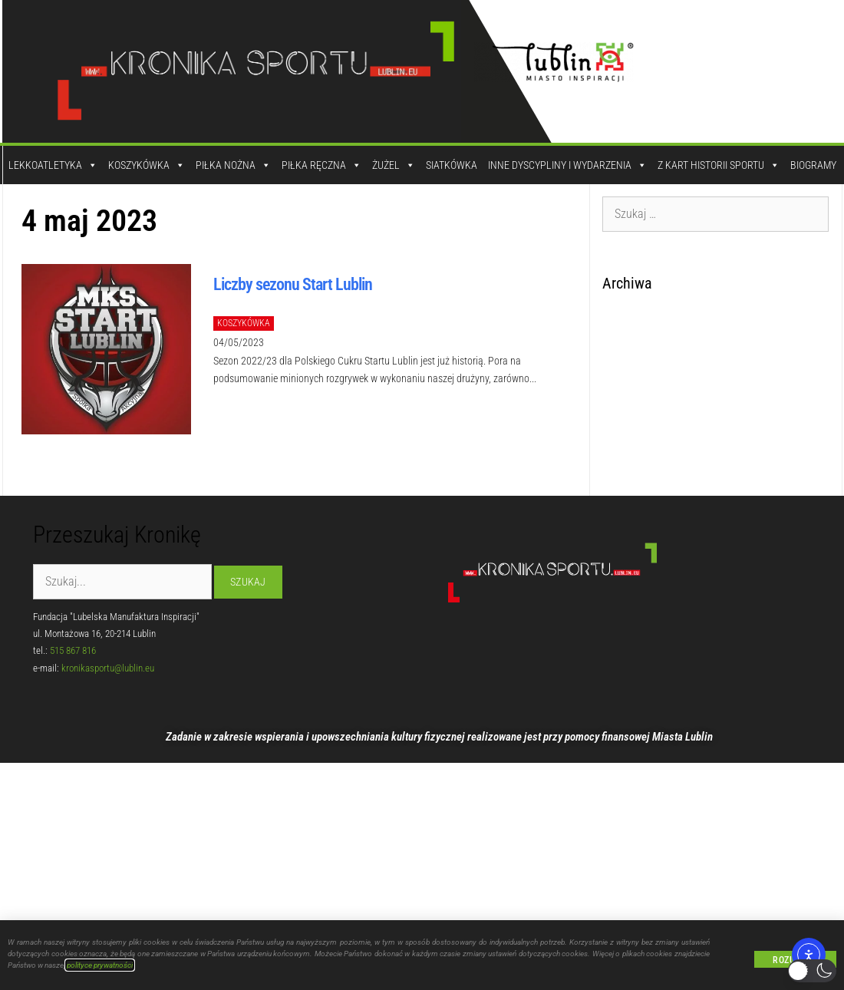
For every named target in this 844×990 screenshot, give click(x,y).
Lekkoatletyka (52, 165)
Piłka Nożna (233, 165)
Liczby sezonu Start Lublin (292, 284)
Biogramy (813, 165)
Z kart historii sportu (719, 165)
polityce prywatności (100, 965)
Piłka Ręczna (321, 165)
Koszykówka (146, 165)
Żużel (393, 165)
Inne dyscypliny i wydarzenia (567, 165)
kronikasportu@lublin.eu (107, 668)
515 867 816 (73, 650)
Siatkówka (451, 165)
